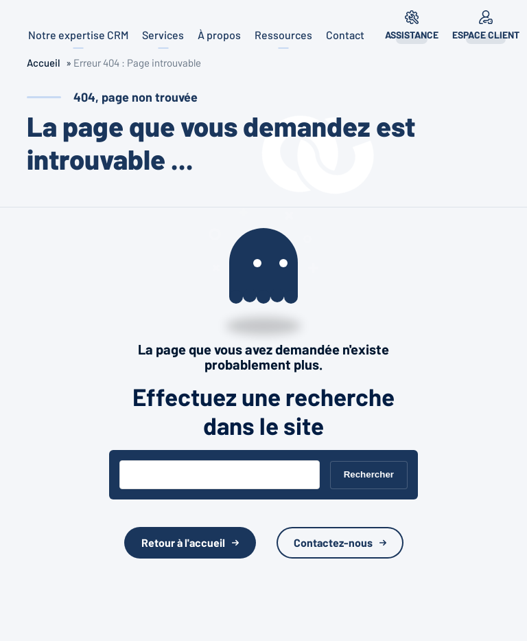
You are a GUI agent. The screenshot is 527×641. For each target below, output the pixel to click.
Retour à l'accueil (183, 542)
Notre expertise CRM (78, 34)
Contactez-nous (333, 542)
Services (163, 34)
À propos (219, 34)
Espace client (485, 35)
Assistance (411, 35)
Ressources (283, 34)
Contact (345, 34)
